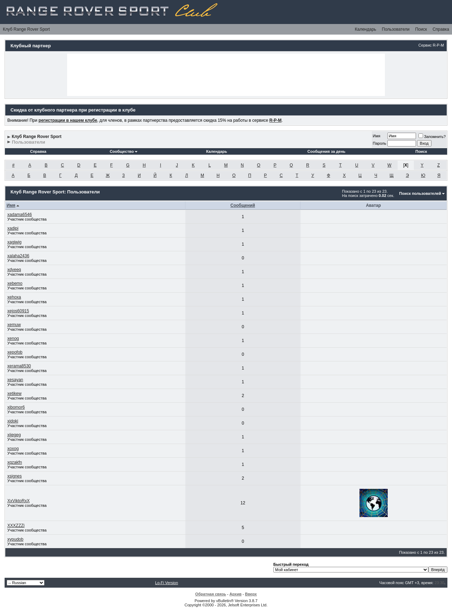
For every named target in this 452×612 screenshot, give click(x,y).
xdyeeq (14, 269)
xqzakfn (14, 462)
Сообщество (123, 151)
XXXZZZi (16, 525)
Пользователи (395, 29)
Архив (236, 594)
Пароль (379, 143)
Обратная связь (210, 594)
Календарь (365, 29)
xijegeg (14, 434)
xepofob (15, 352)
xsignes (14, 476)
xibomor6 (16, 407)
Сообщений (242, 205)
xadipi (12, 228)
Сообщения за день (326, 151)
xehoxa (14, 297)
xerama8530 (19, 366)
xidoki (12, 421)
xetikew (14, 393)
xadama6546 (19, 214)
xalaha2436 (18, 255)
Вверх (251, 594)
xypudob (15, 539)
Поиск (421, 29)
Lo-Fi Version (166, 583)
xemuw (14, 324)
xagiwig (14, 242)
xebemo (15, 283)
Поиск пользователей (420, 193)
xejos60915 (18, 310)
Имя (376, 136)
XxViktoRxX (18, 500)
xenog (13, 338)
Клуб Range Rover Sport (26, 29)
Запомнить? (432, 136)
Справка (441, 29)
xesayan (15, 379)
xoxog (13, 448)
